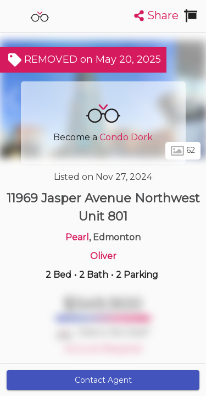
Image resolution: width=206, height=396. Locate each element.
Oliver (103, 256)
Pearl (77, 237)
